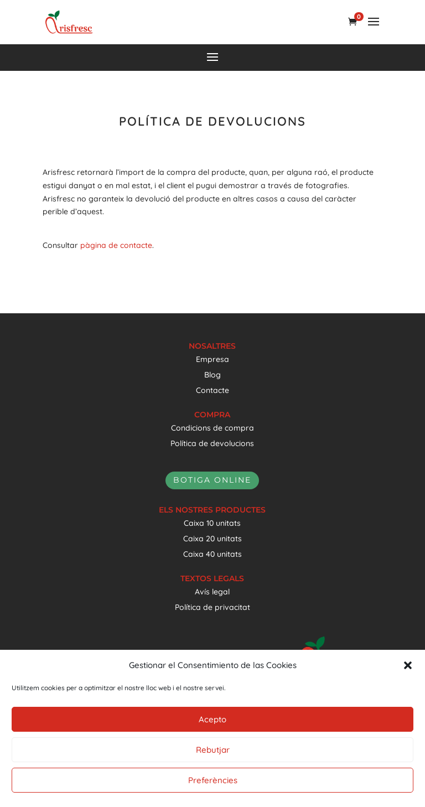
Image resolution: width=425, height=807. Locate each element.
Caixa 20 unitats (212, 539)
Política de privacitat (212, 607)
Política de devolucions (212, 443)
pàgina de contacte (116, 245)
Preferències (212, 780)
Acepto (212, 719)
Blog (212, 375)
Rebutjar (213, 749)
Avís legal (212, 592)
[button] (407, 665)
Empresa (212, 359)
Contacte (212, 390)
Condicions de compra (212, 428)
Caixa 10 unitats (212, 523)
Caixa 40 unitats (212, 554)
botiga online (212, 480)
